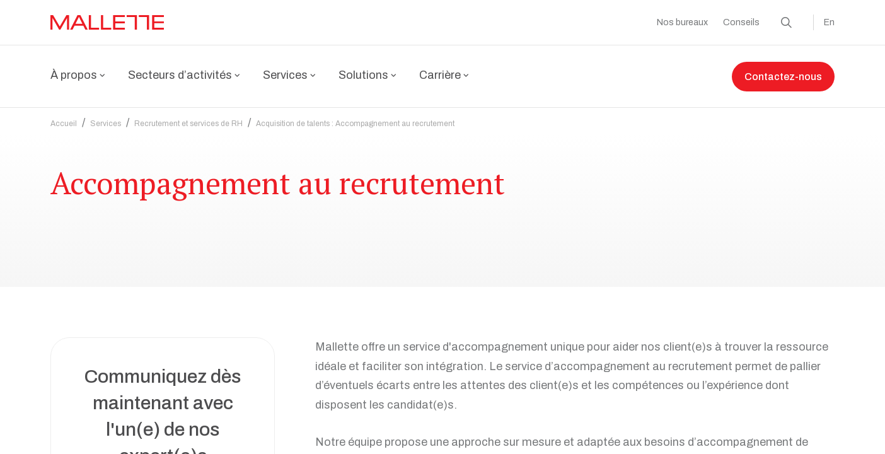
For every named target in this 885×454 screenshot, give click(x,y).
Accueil (63, 123)
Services (105, 123)
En (829, 22)
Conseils (741, 22)
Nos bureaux (682, 22)
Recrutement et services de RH (188, 123)
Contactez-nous (783, 76)
